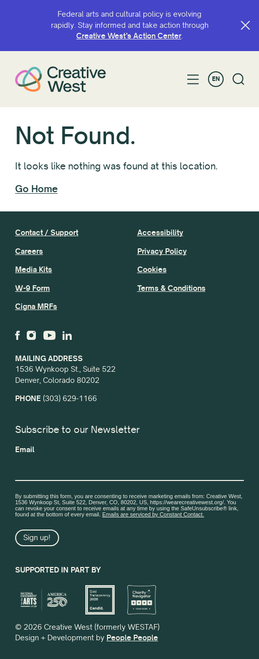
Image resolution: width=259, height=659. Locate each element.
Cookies (152, 269)
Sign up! (36, 537)
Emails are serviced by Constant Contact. (153, 514)
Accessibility (160, 232)
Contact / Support (46, 232)
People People (132, 637)
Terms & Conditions (171, 288)
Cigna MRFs (36, 306)
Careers (29, 251)
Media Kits (33, 269)
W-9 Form (32, 288)
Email (24, 449)
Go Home (36, 189)
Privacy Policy (162, 251)
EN (216, 79)
